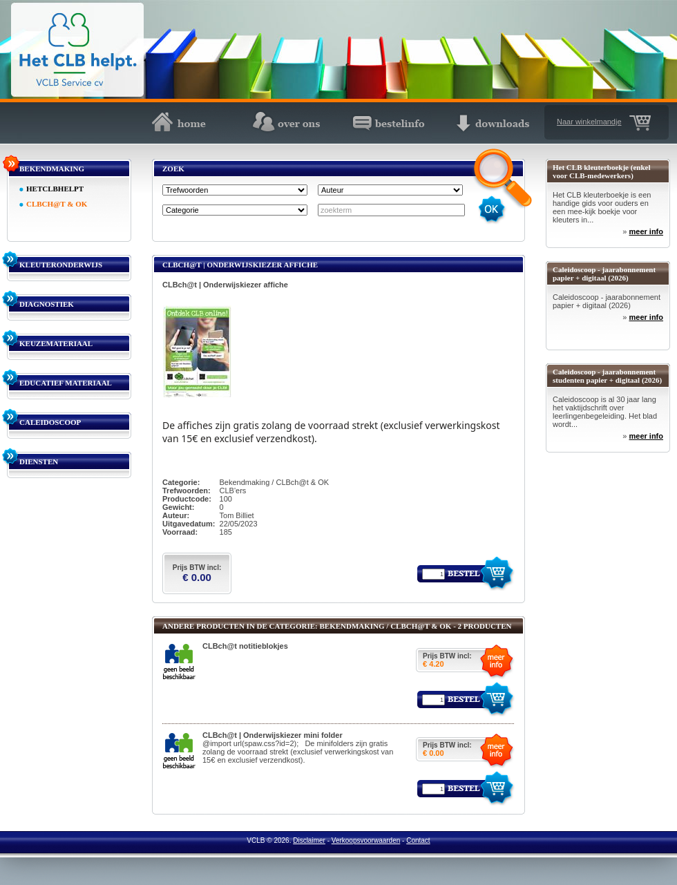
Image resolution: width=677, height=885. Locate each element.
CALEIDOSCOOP (50, 422)
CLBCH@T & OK (56, 204)
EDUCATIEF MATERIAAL (65, 383)
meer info (646, 231)
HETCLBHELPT (55, 188)
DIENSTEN (38, 461)
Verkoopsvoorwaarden (366, 840)
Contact (418, 840)
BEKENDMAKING (51, 168)
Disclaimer (309, 840)
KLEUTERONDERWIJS (60, 264)
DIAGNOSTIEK (46, 304)
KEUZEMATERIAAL (56, 343)
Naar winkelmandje (589, 121)
